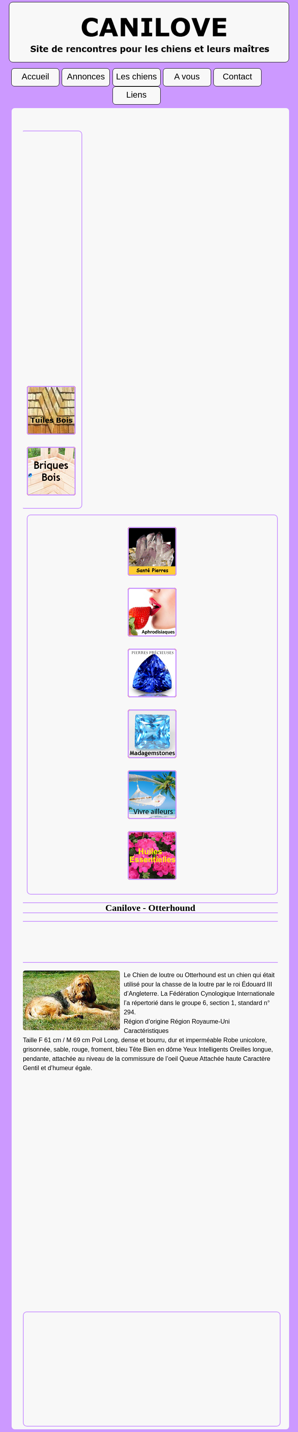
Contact (237, 76)
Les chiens (136, 76)
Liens (136, 95)
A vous (187, 76)
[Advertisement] (54, 257)
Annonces (86, 76)
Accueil (35, 76)
